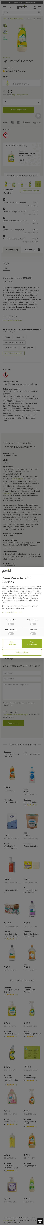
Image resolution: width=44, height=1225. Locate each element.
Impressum (6, 612)
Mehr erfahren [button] (22, 652)
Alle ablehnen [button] (12, 643)
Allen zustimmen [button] (32, 643)
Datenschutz (17, 612)
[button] (40, 1221)
